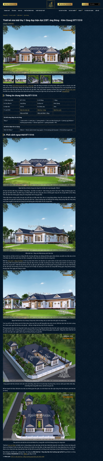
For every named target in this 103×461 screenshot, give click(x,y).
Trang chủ (5, 15)
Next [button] (74, 49)
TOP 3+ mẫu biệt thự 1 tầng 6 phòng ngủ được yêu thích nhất (27, 456)
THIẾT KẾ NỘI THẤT (40, 10)
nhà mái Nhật (12, 445)
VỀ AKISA (14, 10)
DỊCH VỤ (20, 10)
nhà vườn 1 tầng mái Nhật (15, 261)
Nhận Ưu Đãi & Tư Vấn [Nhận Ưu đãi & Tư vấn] (10, 4)
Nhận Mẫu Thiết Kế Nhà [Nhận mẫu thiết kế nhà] (65, 4)
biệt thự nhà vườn (70, 89)
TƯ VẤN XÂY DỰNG (89, 10)
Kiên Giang (26, 15)
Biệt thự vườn (57, 110)
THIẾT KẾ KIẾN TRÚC (29, 10)
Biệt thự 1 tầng (42, 110)
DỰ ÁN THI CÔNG (63, 10)
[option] (39, 50)
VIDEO (80, 10)
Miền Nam (19, 15)
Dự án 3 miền (12, 15)
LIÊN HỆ (97, 10)
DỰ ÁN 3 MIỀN (73, 10)
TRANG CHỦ (7, 10)
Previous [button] (4, 49)
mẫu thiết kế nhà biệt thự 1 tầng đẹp (23, 85)
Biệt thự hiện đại (24, 110)
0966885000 (65, 91)
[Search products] (98, 4)
